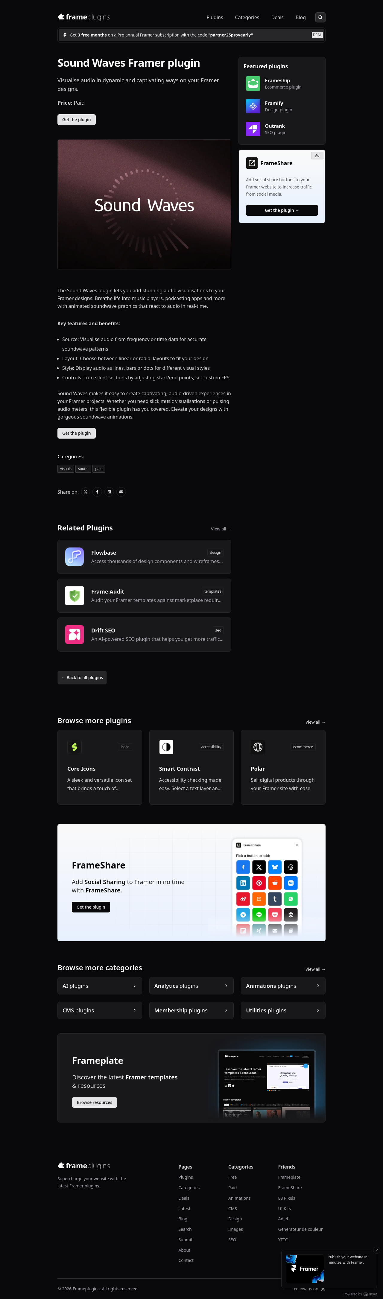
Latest (184, 1208)
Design (235, 1219)
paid (99, 468)
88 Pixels (286, 1198)
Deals (277, 17)
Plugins (214, 17)
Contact (186, 1260)
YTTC (283, 1239)
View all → (221, 529)
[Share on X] (85, 492)
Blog (301, 17)
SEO (232, 1239)
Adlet (283, 1219)
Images (235, 1229)
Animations (239, 1198)
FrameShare (290, 1187)
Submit (185, 1239)
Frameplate (289, 1177)
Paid (232, 1187)
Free (232, 1177)
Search (185, 1229)
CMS (232, 1208)
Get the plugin (76, 119)
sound (83, 468)
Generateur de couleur (300, 1229)
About (184, 1250)
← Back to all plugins (82, 677)
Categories (247, 17)
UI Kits (284, 1208)
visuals (66, 468)
